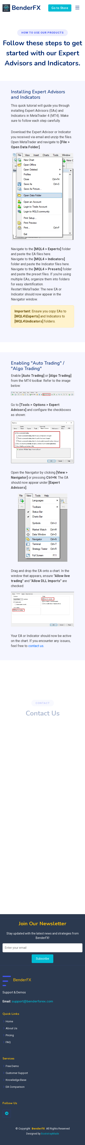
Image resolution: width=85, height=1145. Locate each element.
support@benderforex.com (32, 1001)
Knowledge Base (16, 1080)
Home (9, 1021)
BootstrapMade (50, 1133)
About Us (11, 1028)
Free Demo (12, 1066)
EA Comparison (15, 1086)
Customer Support (17, 1073)
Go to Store (59, 8)
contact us (35, 646)
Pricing (10, 1035)
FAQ (8, 1042)
